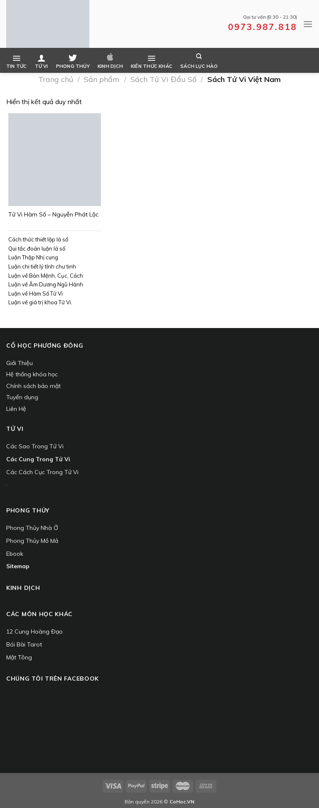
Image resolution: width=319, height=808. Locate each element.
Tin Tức (16, 61)
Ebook (14, 553)
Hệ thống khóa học (32, 374)
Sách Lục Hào (199, 61)
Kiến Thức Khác (151, 61)
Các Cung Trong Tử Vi (38, 459)
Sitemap (17, 566)
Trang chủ (55, 79)
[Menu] (308, 24)
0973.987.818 (262, 26)
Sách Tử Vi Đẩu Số (163, 79)
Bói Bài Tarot (24, 644)
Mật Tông (19, 657)
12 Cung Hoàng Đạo (34, 631)
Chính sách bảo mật (33, 386)
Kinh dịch (110, 61)
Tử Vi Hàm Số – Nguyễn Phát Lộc (53, 214)
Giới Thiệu (19, 363)
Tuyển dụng (22, 397)
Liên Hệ (16, 409)
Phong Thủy (73, 61)
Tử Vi (41, 61)
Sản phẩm (102, 79)
